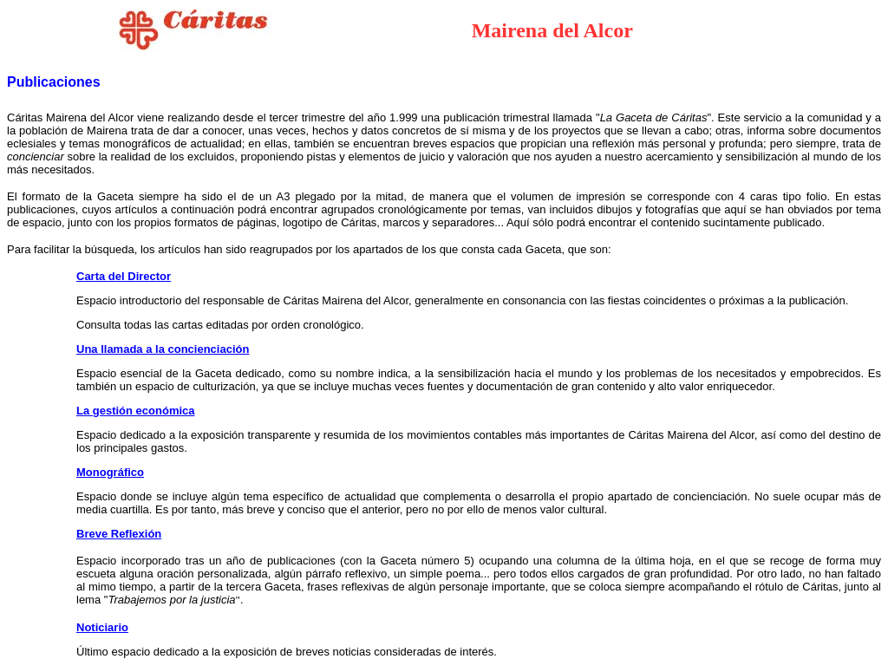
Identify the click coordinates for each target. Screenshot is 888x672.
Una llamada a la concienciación (162, 349)
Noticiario (102, 627)
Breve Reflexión (118, 533)
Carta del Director (123, 276)
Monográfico (110, 472)
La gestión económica (135, 410)
